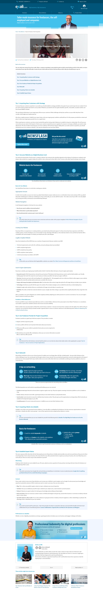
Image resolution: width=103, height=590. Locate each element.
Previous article (24, 567)
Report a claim (83, 1)
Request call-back (43, 1)
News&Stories (21, 31)
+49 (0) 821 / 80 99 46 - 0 (24, 1)
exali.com (21, 7)
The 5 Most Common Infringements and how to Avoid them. (67, 261)
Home (17, 31)
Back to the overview (20, 64)
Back (51, 567)
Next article (78, 567)
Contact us (61, 1)
